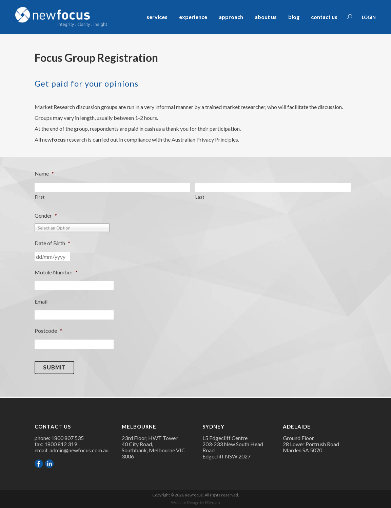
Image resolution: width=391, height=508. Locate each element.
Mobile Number (56, 272)
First (40, 197)
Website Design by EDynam (195, 502)
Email (41, 301)
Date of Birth (52, 243)
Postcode (48, 330)
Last (199, 197)
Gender (46, 215)
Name (44, 173)
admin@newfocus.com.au (79, 450)
